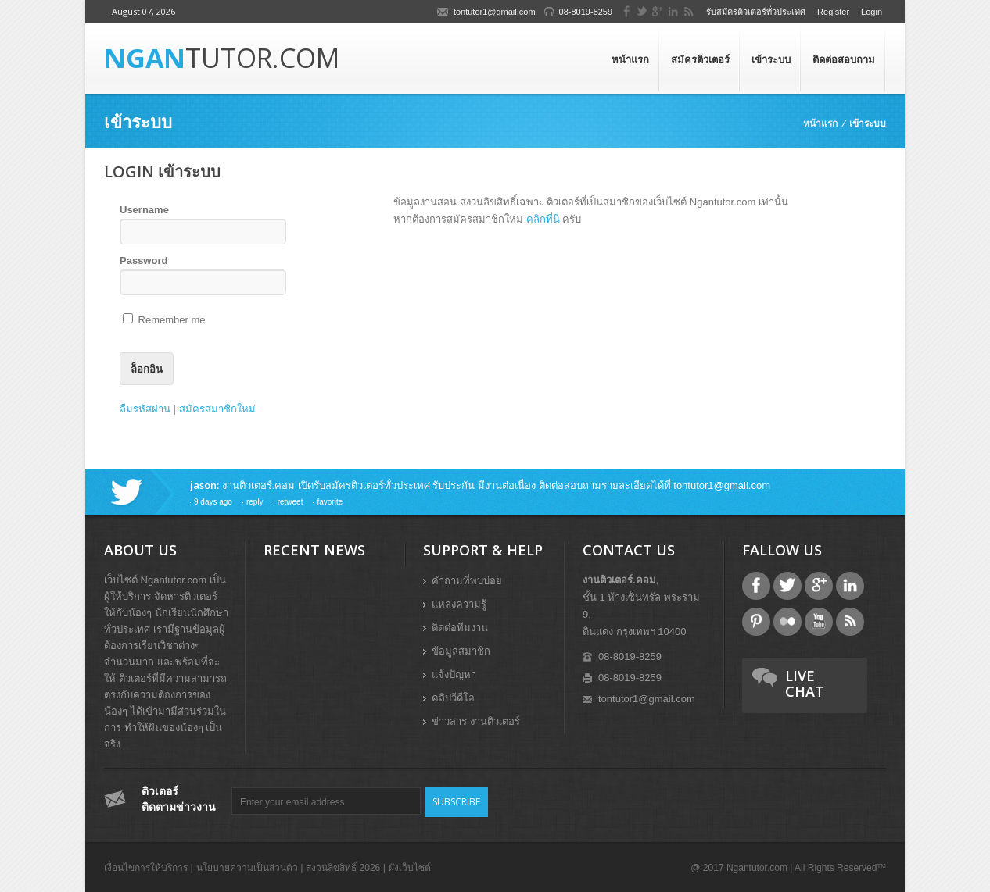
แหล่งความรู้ (459, 604)
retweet (290, 502)
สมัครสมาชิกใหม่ (217, 409)
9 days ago (213, 502)
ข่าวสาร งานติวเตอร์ (476, 721)
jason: (204, 485)
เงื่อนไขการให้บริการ (146, 867)
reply (255, 502)
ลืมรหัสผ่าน (145, 409)
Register (833, 11)
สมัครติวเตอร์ (700, 59)
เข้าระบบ (771, 59)
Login (871, 11)
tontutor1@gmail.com (495, 11)
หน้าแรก (630, 59)
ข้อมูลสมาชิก (461, 651)
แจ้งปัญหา (454, 674)
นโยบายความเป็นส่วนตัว (247, 867)
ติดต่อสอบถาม (843, 59)
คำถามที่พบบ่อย (467, 581)
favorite (330, 502)
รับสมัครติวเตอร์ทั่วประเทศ (755, 11)
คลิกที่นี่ (543, 219)
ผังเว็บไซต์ (410, 867)
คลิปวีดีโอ (453, 698)
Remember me (164, 320)
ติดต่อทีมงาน (460, 627)
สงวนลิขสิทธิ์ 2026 (343, 867)
